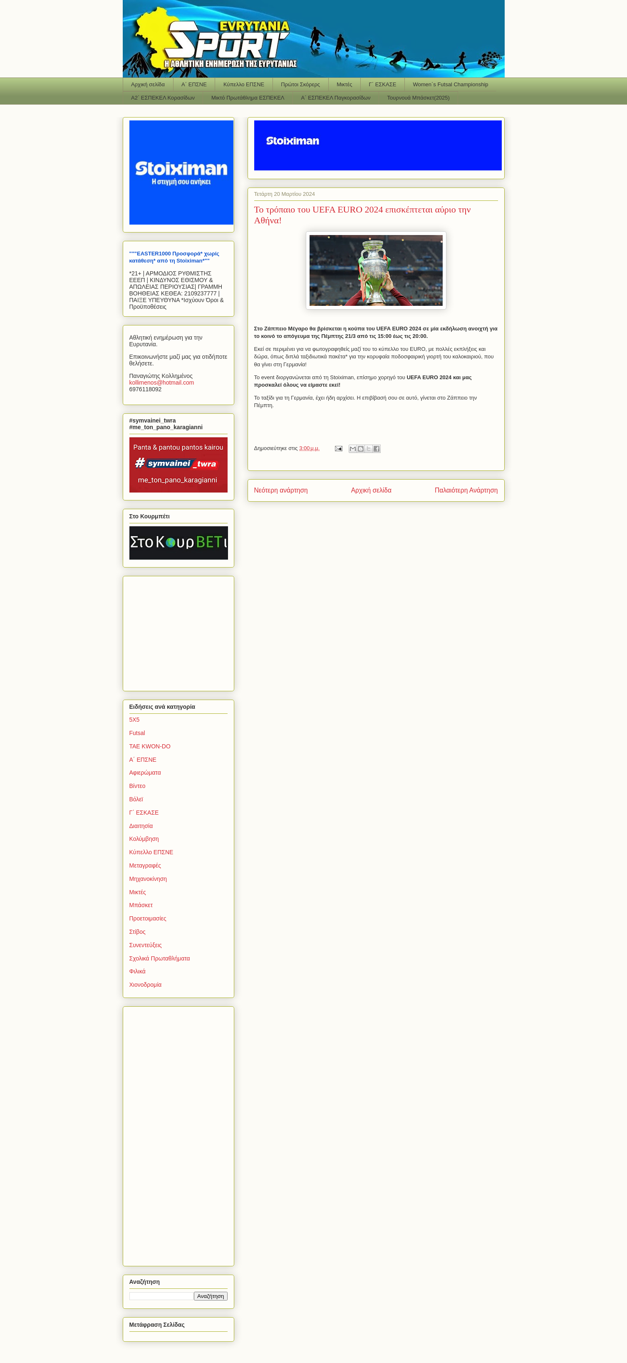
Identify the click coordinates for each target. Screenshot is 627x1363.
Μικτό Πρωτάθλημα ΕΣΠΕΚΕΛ (248, 98)
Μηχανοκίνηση (148, 878)
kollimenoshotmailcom (161, 382)
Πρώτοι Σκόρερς (300, 84)
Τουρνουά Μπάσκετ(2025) (418, 98)
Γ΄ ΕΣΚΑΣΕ (383, 84)
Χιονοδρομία (145, 984)
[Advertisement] (181, 631)
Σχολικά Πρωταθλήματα (159, 958)
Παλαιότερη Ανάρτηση (466, 490)
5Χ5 (134, 719)
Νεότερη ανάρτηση (281, 490)
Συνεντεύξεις (145, 945)
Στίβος (137, 931)
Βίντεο (137, 786)
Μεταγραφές (145, 865)
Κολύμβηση (144, 838)
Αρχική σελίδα (148, 84)
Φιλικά (137, 971)
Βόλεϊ (136, 799)
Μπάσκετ (141, 905)
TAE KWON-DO (150, 746)
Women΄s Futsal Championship (450, 84)
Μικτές (344, 84)
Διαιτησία (141, 826)
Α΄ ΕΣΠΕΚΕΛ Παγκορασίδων (336, 98)
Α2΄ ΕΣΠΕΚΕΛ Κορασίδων (163, 98)
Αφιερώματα (145, 772)
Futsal (137, 733)
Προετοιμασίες (147, 918)
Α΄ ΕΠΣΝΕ (194, 84)
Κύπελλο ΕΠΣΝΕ (243, 84)
